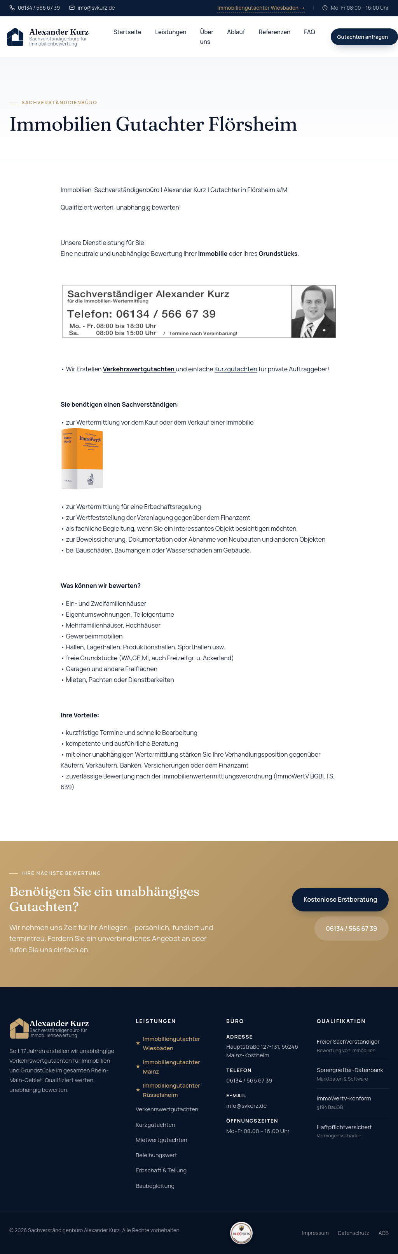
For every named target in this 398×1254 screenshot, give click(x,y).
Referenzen (274, 32)
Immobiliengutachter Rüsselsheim (171, 1089)
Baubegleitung (155, 1185)
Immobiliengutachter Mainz (171, 1066)
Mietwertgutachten (161, 1140)
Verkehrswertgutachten (167, 1109)
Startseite (127, 32)
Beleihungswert (156, 1155)
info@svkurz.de (246, 1105)
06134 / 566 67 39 (351, 928)
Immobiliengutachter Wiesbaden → (261, 7)
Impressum (315, 1233)
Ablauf (236, 32)
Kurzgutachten (236, 369)
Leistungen (170, 32)
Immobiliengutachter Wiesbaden (171, 1043)
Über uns (207, 37)
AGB (384, 1233)
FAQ (309, 32)
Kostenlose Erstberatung (340, 899)
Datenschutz (353, 1233)
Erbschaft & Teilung (161, 1170)
